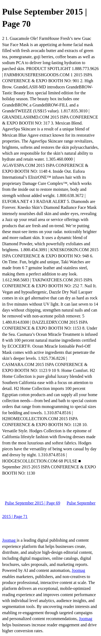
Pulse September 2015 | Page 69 (32, 503)
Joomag (9, 540)
